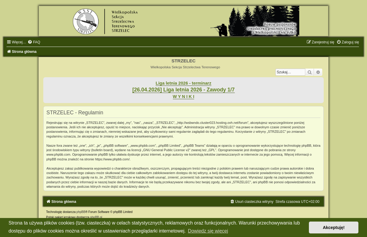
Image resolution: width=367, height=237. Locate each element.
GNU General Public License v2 (166, 150)
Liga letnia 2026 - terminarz (183, 83)
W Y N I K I (183, 96)
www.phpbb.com (59, 154)
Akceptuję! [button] (334, 227)
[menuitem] (34, 42)
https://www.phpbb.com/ (112, 159)
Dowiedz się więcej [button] (208, 230)
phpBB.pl (96, 217)
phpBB (80, 212)
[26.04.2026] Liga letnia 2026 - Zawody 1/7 (183, 90)
